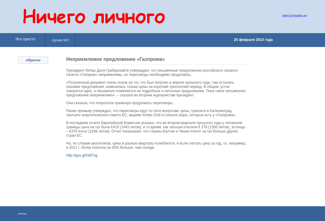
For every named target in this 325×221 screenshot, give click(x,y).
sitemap (22, 213)
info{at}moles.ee (294, 16)
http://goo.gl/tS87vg (81, 155)
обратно (33, 60)
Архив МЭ (60, 40)
